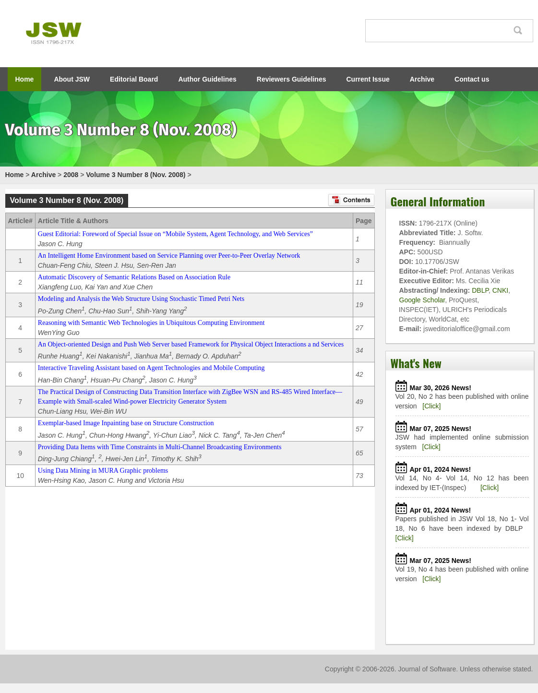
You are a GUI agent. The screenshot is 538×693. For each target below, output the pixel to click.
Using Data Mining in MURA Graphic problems (103, 470)
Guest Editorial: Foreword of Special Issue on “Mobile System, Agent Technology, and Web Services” (175, 234)
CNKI (500, 290)
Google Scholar (422, 300)
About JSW (72, 79)
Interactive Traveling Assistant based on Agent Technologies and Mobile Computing (151, 367)
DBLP (480, 290)
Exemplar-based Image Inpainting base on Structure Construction (126, 423)
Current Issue (368, 79)
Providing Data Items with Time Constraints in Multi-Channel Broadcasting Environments (159, 447)
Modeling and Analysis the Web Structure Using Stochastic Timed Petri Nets (141, 298)
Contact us (471, 79)
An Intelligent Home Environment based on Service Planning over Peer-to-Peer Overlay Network (169, 255)
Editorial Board (134, 79)
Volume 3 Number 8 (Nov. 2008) (135, 175)
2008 (70, 175)
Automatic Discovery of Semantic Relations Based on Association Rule (134, 277)
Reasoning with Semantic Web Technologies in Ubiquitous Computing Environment (151, 322)
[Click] (431, 406)
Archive (422, 79)
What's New (416, 362)
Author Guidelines (207, 79)
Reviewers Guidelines (291, 79)
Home (24, 79)
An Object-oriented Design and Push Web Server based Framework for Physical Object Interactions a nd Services (191, 344)
